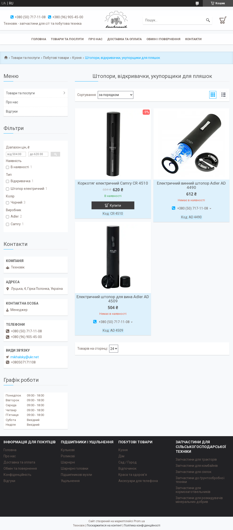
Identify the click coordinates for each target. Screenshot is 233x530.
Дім (121, 456)
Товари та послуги (67, 39)
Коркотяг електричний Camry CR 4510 (113, 183)
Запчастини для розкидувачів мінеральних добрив (199, 500)
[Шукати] (208, 20)
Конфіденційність (17, 475)
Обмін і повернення (163, 39)
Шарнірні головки (74, 468)
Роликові (68, 456)
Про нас (95, 39)
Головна (38, 39)
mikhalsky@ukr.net (24, 357)
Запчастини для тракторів (196, 459)
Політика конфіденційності (142, 525)
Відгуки (12, 111)
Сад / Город (127, 462)
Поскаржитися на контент (104, 525)
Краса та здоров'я (132, 475)
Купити (115, 205)
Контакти (193, 39)
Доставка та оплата (124, 39)
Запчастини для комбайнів (197, 466)
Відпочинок (127, 468)
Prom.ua (139, 521)
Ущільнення (70, 481)
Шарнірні (68, 462)
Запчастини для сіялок (193, 472)
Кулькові (68, 450)
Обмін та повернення (20, 468)
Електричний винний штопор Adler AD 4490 (191, 185)
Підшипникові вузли (76, 475)
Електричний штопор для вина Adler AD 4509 (113, 299)
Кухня (77, 58)
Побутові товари (56, 58)
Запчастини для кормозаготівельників (193, 490)
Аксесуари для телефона (138, 481)
